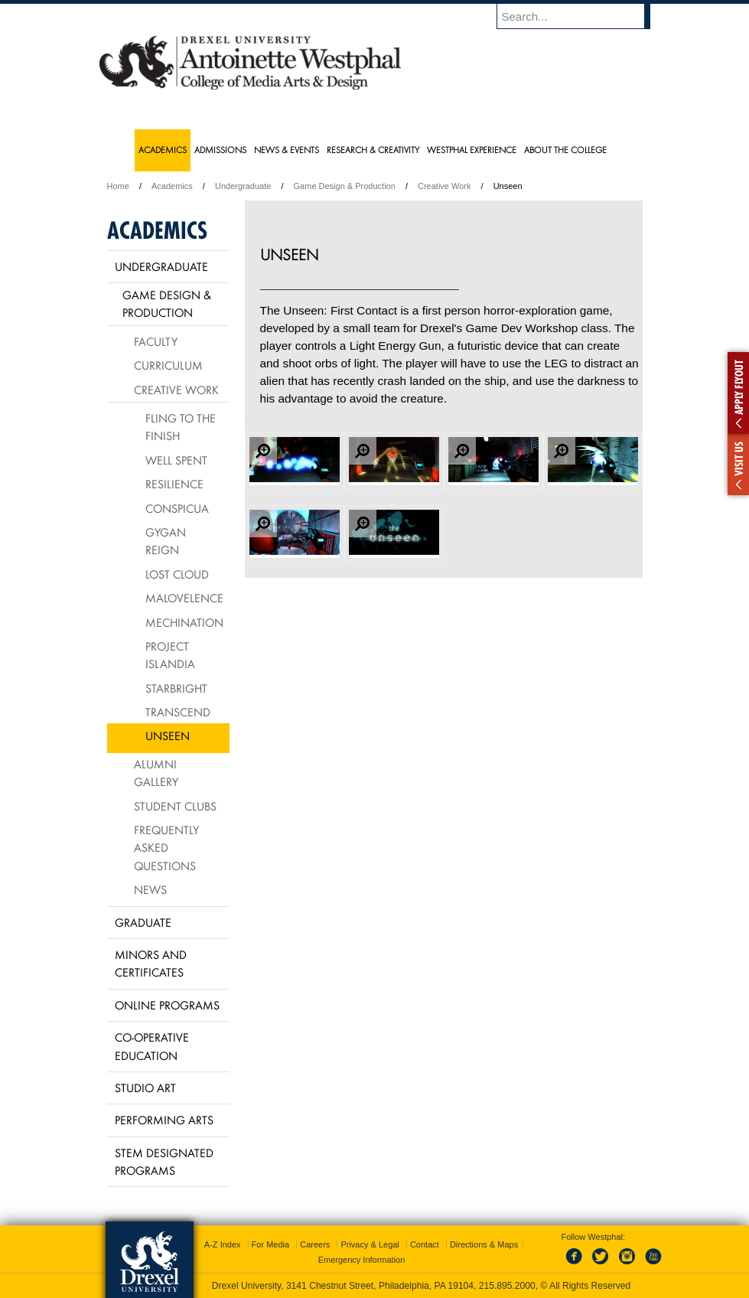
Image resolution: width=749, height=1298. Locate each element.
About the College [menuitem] (565, 149)
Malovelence (184, 597)
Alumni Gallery (156, 772)
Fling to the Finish (180, 426)
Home (118, 186)
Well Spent (176, 460)
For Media (271, 1244)
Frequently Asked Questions (166, 847)
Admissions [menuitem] (220, 149)
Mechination (184, 622)
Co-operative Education (152, 1045)
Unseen (167, 735)
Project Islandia (170, 654)
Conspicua (177, 508)
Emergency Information (361, 1259)
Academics (172, 186)
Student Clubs (175, 806)
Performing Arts (164, 1119)
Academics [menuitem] (162, 149)
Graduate (143, 922)
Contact (424, 1244)
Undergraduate (243, 186)
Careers (315, 1244)
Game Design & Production (345, 186)
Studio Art (145, 1087)
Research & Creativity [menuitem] (373, 149)
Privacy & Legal (369, 1244)
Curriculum (168, 365)
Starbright (176, 688)
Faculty (155, 341)
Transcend (177, 711)
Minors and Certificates (151, 963)
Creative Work (444, 186)
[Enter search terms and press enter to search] (581, 16)
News (150, 889)
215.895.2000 (507, 1285)
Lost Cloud (177, 574)
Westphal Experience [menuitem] (471, 149)
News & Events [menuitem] (286, 149)
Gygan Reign (165, 540)
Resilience (174, 483)
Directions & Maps (484, 1244)
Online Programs (167, 1005)
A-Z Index (222, 1244)
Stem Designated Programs (164, 1161)
